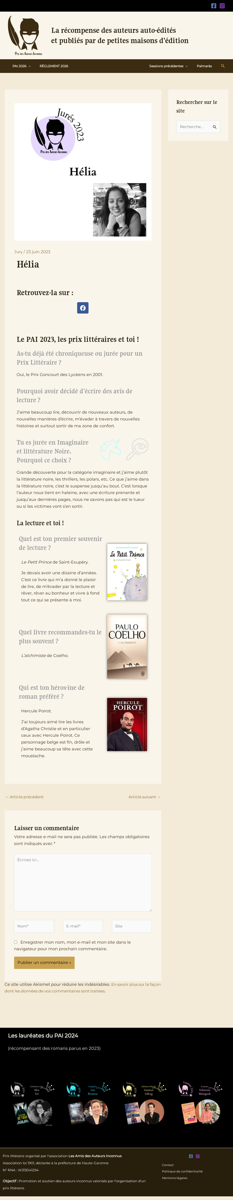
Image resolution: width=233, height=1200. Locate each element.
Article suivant (143, 796)
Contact (167, 1169)
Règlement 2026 (49, 66)
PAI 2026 (20, 66)
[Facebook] (214, 6)
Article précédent (25, 796)
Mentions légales (174, 1182)
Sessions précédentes (172, 66)
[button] (27, 66)
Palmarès (205, 66)
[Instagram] (222, 6)
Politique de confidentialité (182, 1175)
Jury (18, 251)
